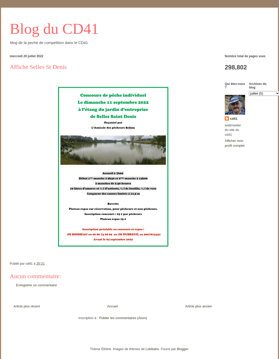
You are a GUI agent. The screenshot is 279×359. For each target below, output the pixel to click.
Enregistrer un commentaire (36, 285)
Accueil (112, 306)
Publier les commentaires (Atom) (123, 318)
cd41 (234, 119)
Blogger (182, 349)
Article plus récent (26, 306)
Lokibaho (152, 349)
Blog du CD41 (54, 28)
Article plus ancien (198, 306)
